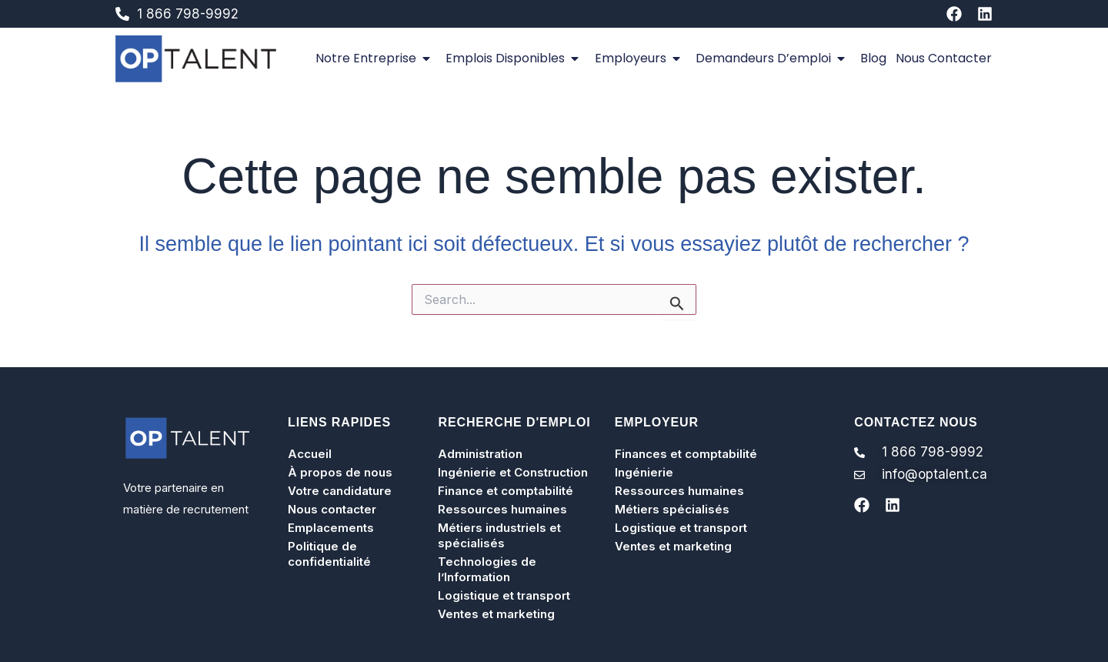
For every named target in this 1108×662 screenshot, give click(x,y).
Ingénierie (644, 472)
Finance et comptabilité (505, 490)
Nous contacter (944, 58)
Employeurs (640, 58)
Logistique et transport (504, 595)
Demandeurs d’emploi (773, 58)
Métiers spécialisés (672, 509)
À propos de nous (340, 472)
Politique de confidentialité (329, 554)
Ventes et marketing (496, 614)
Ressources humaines (502, 509)
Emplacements (331, 527)
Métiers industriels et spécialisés (499, 535)
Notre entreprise (375, 58)
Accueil (310, 453)
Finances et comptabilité (686, 453)
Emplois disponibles (515, 58)
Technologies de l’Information (487, 569)
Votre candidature (340, 490)
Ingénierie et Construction (513, 472)
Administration (480, 453)
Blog (873, 58)
